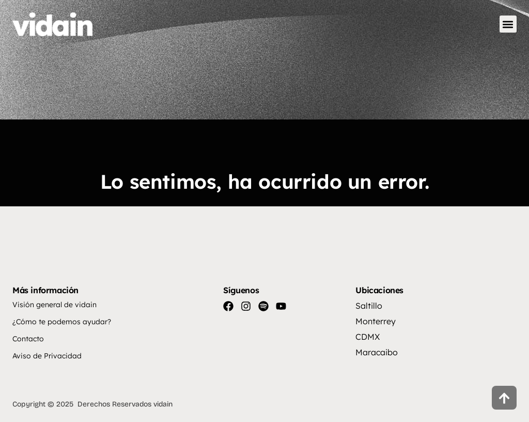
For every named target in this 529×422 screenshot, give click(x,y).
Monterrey (375, 321)
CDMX (367, 336)
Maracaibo (376, 352)
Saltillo (368, 305)
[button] (508, 24)
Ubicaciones (379, 290)
